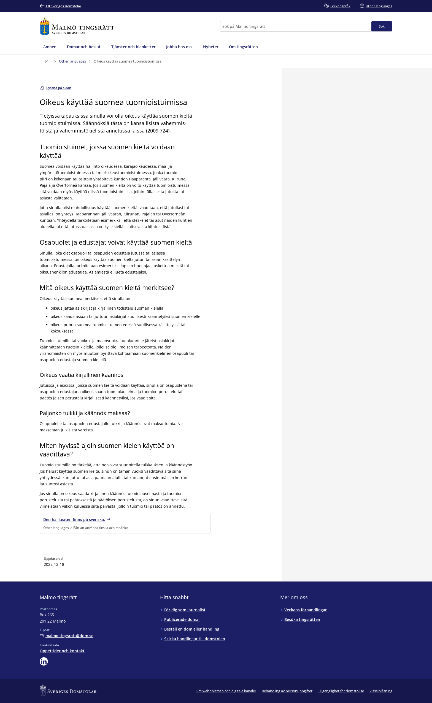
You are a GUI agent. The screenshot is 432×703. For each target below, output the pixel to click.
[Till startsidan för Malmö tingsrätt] (77, 26)
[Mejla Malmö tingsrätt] (66, 635)
